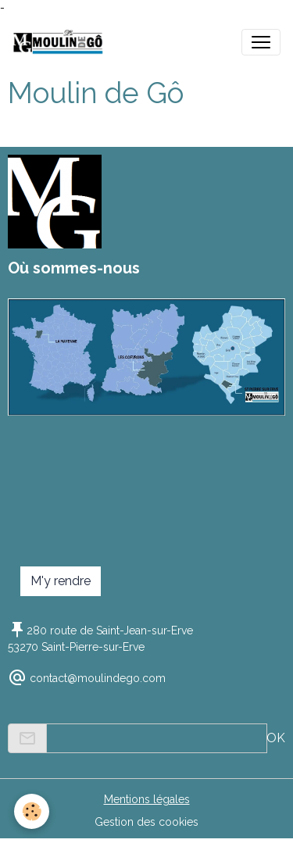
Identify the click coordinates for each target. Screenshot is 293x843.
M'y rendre (60, 580)
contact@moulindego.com (98, 678)
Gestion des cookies (146, 822)
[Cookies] (31, 811)
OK (275, 737)
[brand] (61, 42)
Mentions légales (147, 799)
